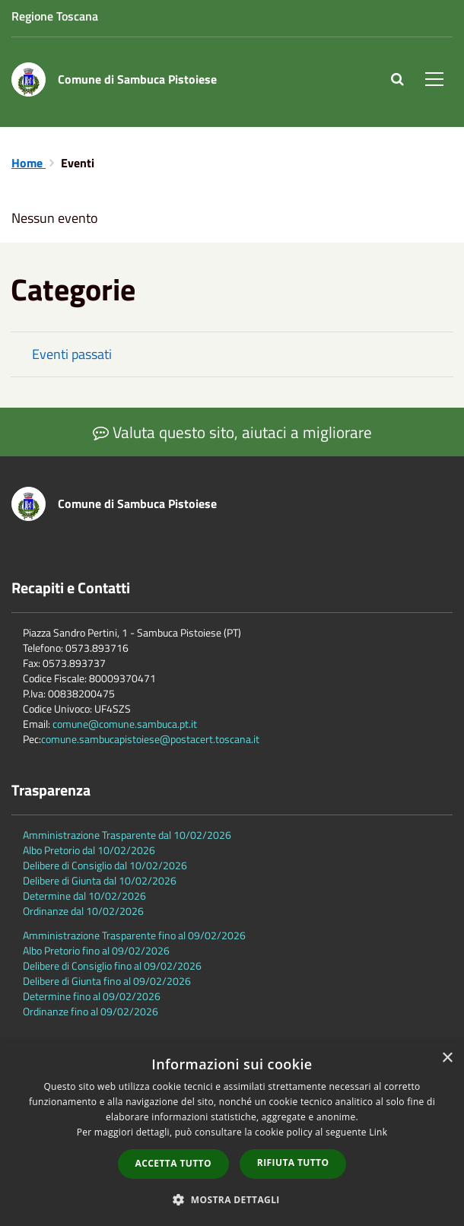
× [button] (447, 1058)
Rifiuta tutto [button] (293, 1162)
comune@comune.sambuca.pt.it (124, 724)
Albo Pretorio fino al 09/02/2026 (96, 950)
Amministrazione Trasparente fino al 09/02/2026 (134, 935)
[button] (232, 1199)
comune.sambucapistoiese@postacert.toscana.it (150, 739)
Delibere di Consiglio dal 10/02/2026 (105, 865)
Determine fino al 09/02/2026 (91, 996)
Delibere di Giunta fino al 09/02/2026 (107, 981)
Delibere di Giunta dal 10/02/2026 (99, 880)
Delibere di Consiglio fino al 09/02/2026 (112, 965)
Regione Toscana (54, 16)
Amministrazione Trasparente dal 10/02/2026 (127, 835)
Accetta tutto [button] (173, 1163)
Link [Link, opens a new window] (378, 1132)
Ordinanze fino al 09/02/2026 (90, 1011)
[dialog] (232, 1134)
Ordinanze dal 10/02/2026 (83, 911)
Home (28, 163)
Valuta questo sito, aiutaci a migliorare (232, 432)
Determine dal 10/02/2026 (84, 896)
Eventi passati (72, 354)
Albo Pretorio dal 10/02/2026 (89, 850)
